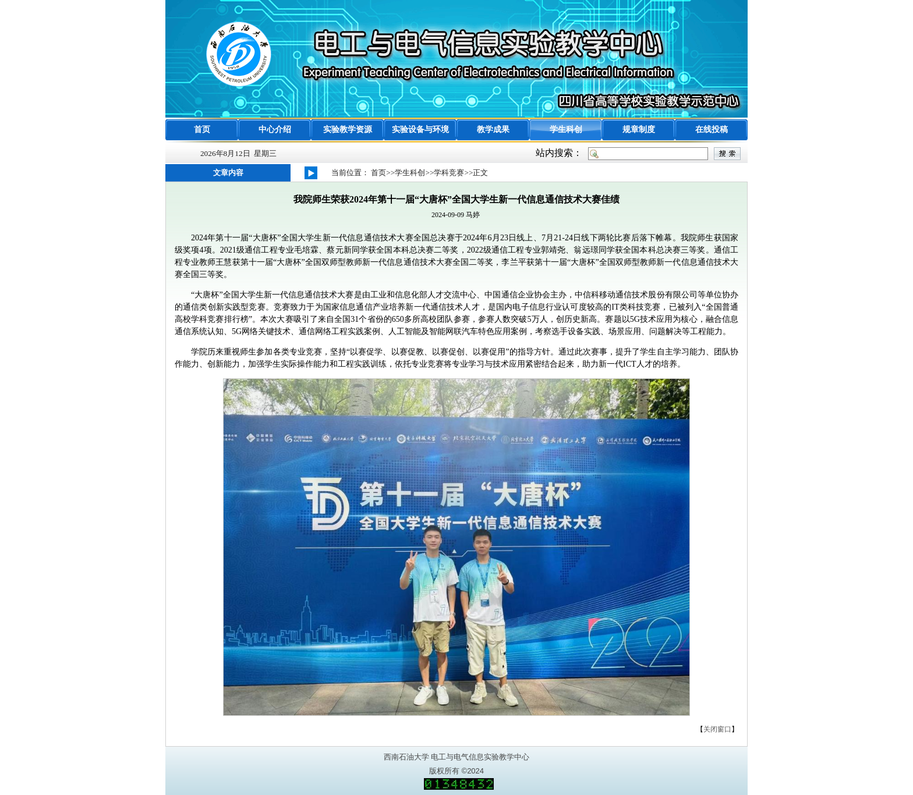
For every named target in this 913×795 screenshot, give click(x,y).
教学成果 (493, 129)
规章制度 (638, 129)
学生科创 (566, 129)
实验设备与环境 (420, 129)
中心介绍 (275, 129)
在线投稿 (711, 129)
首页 (202, 129)
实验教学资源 (347, 129)
